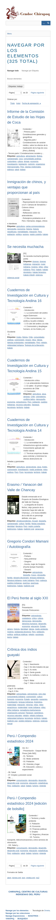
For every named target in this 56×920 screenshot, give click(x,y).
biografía (42, 521)
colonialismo (41, 397)
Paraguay (29, 713)
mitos (36, 705)
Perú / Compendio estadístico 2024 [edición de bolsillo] (27, 803)
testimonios (11, 529)
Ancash (35, 521)
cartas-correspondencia (35, 226)
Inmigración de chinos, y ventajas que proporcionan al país (26, 187)
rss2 (37, 878)
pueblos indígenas (14, 583)
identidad (11, 526)
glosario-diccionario (21, 578)
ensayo (28, 340)
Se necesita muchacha (25, 247)
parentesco (38, 713)
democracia (26, 621)
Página (15, 93)
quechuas (34, 583)
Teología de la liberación (34, 345)
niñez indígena (13, 710)
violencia (39, 275)
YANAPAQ (10, 919)
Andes (18, 337)
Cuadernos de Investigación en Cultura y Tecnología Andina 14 (28, 425)
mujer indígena (28, 580)
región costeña (36, 234)
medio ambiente (35, 470)
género (10, 629)
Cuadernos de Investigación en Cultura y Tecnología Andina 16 (28, 295)
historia (29, 229)
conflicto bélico (29, 399)
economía (34, 161)
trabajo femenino (39, 272)
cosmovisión (19, 340)
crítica (34, 618)
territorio (20, 407)
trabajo (23, 170)
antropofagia (21, 694)
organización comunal (16, 713)
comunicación (21, 780)
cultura (20, 161)
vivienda (42, 786)
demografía (11, 229)
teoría (9, 637)
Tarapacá (35, 405)
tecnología (11, 407)
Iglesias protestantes (15, 343)
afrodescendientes (23, 521)
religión (44, 343)
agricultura (20, 156)
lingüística (38, 702)
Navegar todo (13, 71)
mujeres (34, 267)
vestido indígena (25, 721)
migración (33, 232)
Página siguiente (37, 93)
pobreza (10, 170)
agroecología (31, 467)
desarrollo (42, 624)
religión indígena (36, 715)
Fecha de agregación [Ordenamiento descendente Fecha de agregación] (30, 103)
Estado (43, 626)
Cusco (33, 575)
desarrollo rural (13, 783)
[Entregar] (48, 23)
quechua (26, 583)
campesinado (12, 159)
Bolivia (39, 156)
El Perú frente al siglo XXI (27, 598)
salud (17, 170)
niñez (41, 267)
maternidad (11, 705)
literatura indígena (14, 580)
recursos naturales (23, 405)
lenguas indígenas (37, 578)
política (19, 234)
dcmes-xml (16, 878)
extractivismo (21, 402)
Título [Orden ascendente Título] (12, 103)
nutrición (31, 164)
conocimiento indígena (16, 697)
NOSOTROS (33, 916)
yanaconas (39, 529)
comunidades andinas (32, 159)
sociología (39, 634)
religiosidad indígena (15, 345)
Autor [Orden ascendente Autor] (18, 103)
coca (21, 159)
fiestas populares (38, 524)
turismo (35, 786)
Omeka (47, 911)
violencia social (13, 278)
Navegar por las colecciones (18, 913)
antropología (37, 572)
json (23, 878)
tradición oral (29, 529)
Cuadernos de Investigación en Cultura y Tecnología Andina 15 (28, 365)
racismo (26, 234)
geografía (34, 699)
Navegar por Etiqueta (30, 71)
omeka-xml (30, 878)
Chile (31, 337)
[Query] (28, 23)
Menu (9, 34)
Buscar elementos (14, 79)
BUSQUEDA (22, 919)
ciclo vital (42, 694)
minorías (29, 705)
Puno (21, 472)
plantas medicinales (33, 167)
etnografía (41, 575)
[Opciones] (44, 23)
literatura (19, 526)
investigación (12, 164)
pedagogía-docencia (23, 632)
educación (35, 626)
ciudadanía (26, 618)
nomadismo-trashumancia (30, 710)
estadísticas (43, 783)
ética (34, 340)
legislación (23, 164)
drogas (26, 161)
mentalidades (22, 232)
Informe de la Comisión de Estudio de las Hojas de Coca (26, 116)
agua (44, 394)
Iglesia (39, 340)
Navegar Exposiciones (15, 916)
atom (9, 878)
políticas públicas (20, 634)
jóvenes (36, 261)
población (11, 234)
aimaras (26, 397)
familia (27, 524)
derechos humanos (29, 624)
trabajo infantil (29, 275)
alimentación (31, 156)
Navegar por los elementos (17, 911)
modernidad (22, 707)
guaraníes (43, 699)
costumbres (12, 161)
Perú (22, 167)
